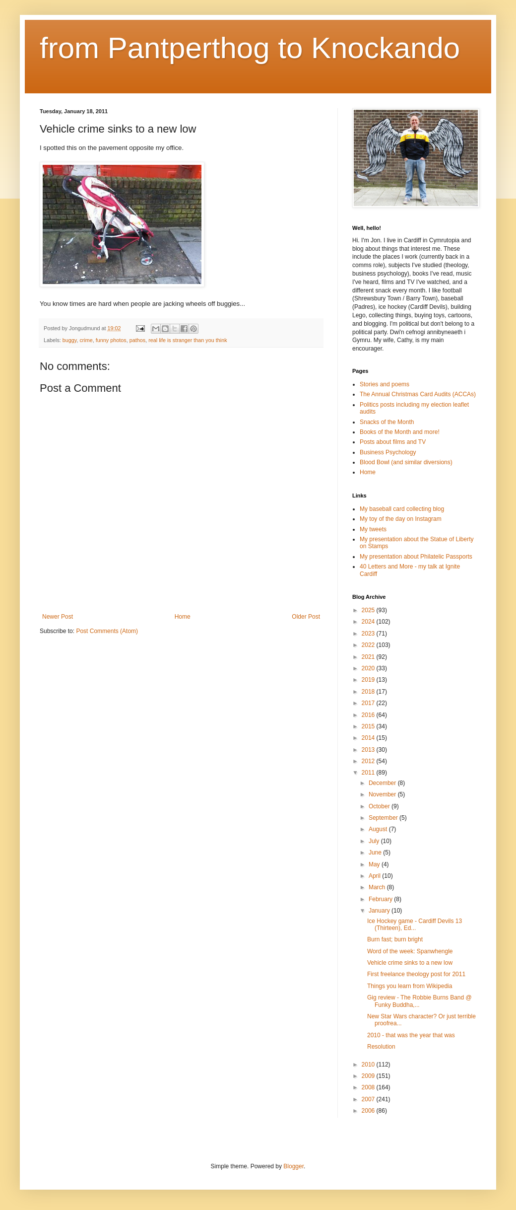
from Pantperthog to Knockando (250, 48)
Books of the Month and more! (400, 431)
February (381, 899)
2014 (369, 737)
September (384, 817)
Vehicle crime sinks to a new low (409, 962)
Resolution (381, 1046)
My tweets (373, 529)
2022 (369, 644)
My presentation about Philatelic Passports (416, 556)
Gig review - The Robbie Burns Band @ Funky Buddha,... (419, 1001)
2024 (369, 621)
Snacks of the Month (387, 422)
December (383, 783)
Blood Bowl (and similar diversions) (406, 462)
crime (85, 340)
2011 (369, 772)
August (379, 829)
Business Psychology (388, 452)
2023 (369, 633)
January (380, 910)
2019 (369, 679)
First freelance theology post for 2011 (416, 974)
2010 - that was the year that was (411, 1035)
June (376, 852)
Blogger (293, 1166)
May (375, 864)
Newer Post (57, 616)
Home (183, 616)
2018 (369, 691)
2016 (369, 715)
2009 (369, 1075)
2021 (369, 656)
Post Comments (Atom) (107, 631)
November (383, 794)
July (375, 841)
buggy (70, 340)
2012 (369, 761)
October (380, 806)
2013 (369, 749)
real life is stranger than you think (187, 340)
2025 (369, 610)
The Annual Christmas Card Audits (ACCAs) (418, 394)
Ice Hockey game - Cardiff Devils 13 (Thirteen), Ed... (414, 924)
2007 (369, 1099)
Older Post (306, 616)
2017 (369, 703)
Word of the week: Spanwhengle (410, 951)
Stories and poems (384, 384)
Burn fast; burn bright (395, 939)
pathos (137, 340)
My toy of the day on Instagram (401, 518)
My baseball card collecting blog (402, 508)
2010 (369, 1064)
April (375, 875)
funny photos (111, 340)
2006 (369, 1110)
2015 (369, 726)
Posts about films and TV (393, 441)
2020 (369, 668)
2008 (369, 1087)
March (378, 887)
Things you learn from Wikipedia (409, 986)
